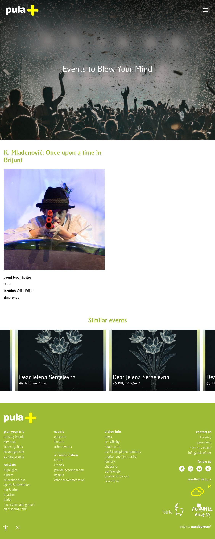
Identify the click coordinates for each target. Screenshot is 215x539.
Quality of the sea (117, 476)
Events (59, 432)
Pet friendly (113, 471)
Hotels (58, 460)
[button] (5, 527)
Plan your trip (14, 432)
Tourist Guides (13, 447)
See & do (10, 465)
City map (10, 442)
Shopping (111, 466)
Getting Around (14, 456)
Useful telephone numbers (123, 452)
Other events (63, 447)
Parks (7, 500)
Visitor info (113, 432)
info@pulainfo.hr (199, 453)
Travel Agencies (14, 452)
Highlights (10, 470)
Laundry (110, 461)
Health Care (112, 447)
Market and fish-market (121, 456)
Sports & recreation (17, 485)
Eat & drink (11, 490)
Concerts (60, 437)
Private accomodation (69, 470)
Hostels (59, 475)
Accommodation (66, 455)
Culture (9, 475)
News (108, 437)
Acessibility (112, 442)
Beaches (9, 495)
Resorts (59, 465)
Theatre (59, 442)
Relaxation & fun (14, 480)
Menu (205, 10)
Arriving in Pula (14, 437)
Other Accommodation (69, 480)
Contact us (112, 481)
